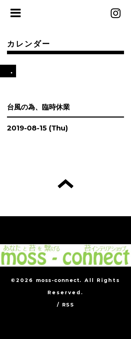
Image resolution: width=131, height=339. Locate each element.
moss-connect (58, 280)
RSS (68, 305)
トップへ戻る (65, 183)
